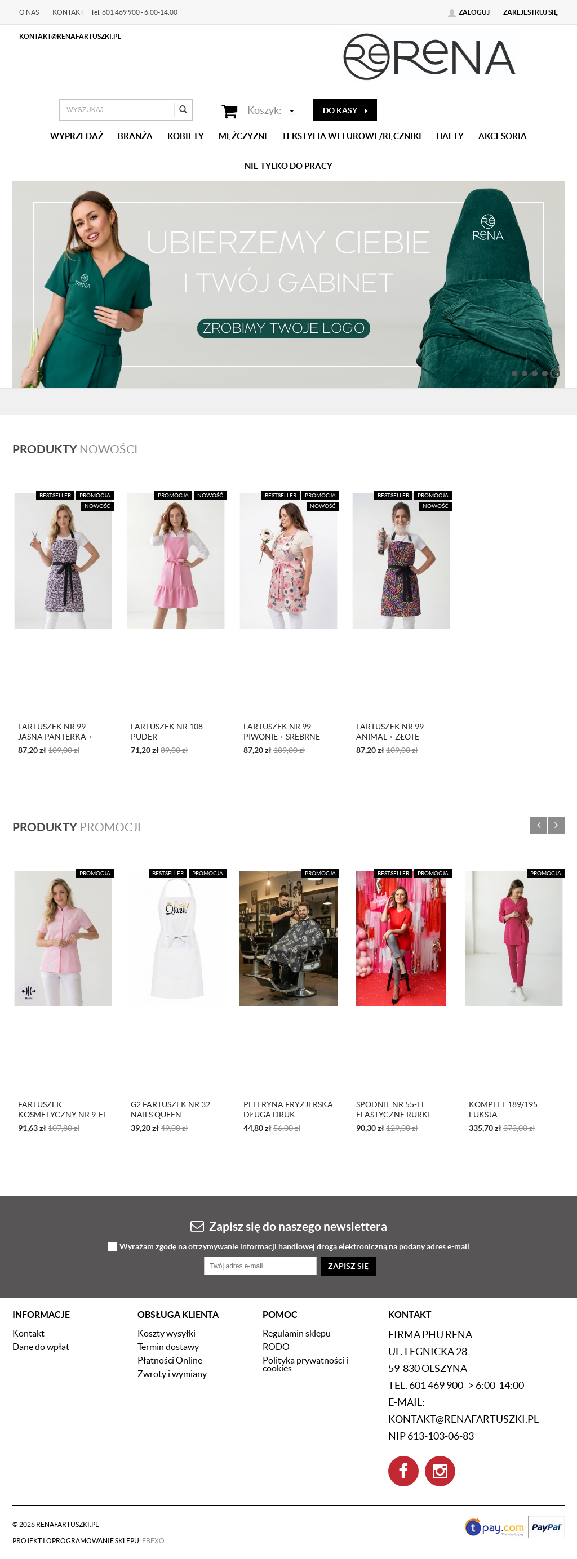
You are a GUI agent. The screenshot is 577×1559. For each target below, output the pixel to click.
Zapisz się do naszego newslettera (288, 1226)
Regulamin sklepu (297, 1333)
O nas (29, 12)
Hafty (450, 136)
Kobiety (185, 136)
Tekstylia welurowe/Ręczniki (351, 136)
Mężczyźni (243, 136)
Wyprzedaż (76, 136)
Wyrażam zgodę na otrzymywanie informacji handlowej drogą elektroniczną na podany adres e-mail (294, 1246)
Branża (135, 136)
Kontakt (68, 12)
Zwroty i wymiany (172, 1374)
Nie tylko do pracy (288, 166)
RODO (276, 1347)
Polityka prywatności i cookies (305, 1364)
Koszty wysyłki (166, 1333)
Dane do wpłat (40, 1347)
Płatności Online (169, 1360)
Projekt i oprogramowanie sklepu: (88, 1540)
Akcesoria (502, 136)
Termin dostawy (168, 1347)
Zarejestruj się (530, 12)
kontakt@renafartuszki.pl (70, 36)
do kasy (345, 110)
